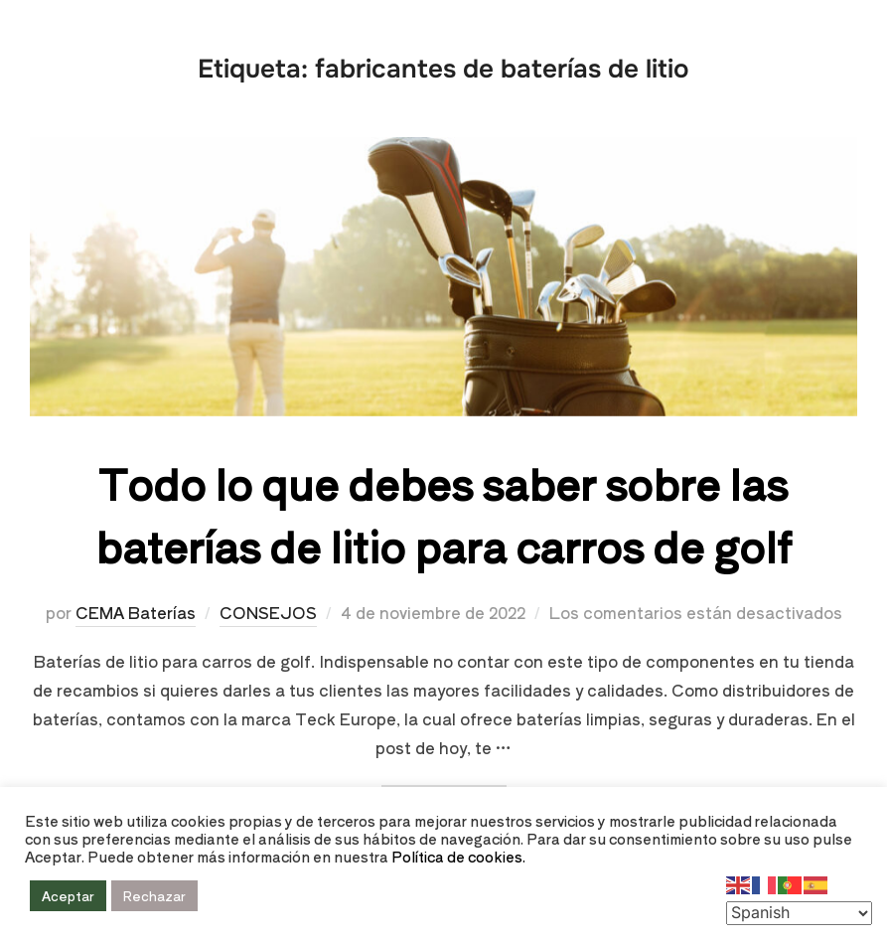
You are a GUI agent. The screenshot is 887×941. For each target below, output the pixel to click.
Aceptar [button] (68, 895)
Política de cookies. (458, 856)
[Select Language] (799, 913)
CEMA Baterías (135, 612)
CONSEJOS (268, 612)
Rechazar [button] (154, 895)
